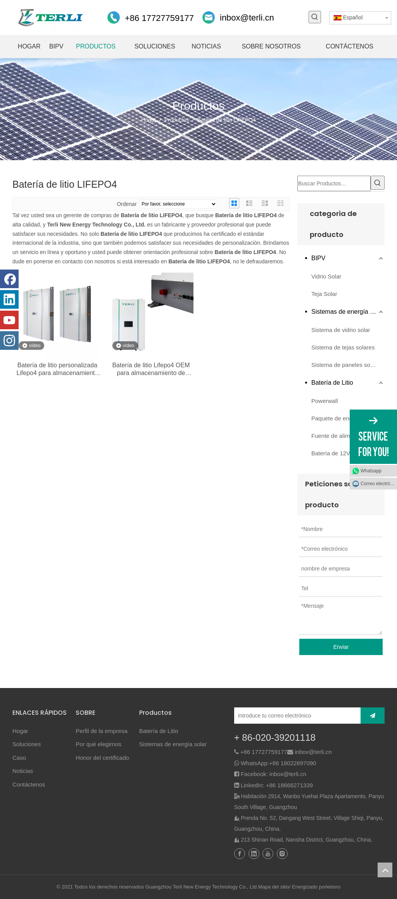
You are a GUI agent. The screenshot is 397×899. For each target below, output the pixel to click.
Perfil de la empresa (101, 731)
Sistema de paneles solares (347, 364)
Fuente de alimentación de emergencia (348, 435)
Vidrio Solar (326, 276)
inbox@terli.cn (247, 17)
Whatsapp (371, 471)
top (385, 870)
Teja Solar (324, 293)
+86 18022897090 (292, 763)
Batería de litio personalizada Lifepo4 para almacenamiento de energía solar (57, 369)
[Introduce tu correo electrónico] (295, 715)
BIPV (318, 258)
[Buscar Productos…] (334, 183)
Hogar (20, 731)
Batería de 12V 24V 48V (342, 453)
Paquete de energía (336, 418)
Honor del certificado (102, 757)
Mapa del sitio (273, 887)
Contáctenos (28, 784)
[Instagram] (9, 340)
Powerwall (324, 401)
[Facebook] (9, 279)
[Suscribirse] (373, 715)
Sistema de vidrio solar (340, 330)
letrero (333, 887)
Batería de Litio (332, 382)
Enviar (341, 647)
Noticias (22, 771)
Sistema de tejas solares (343, 347)
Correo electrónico (379, 483)
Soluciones (26, 744)
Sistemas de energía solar (347, 311)
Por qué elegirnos (98, 744)
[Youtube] (9, 320)
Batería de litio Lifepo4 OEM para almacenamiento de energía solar (151, 369)
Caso (19, 757)
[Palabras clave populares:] (315, 17)
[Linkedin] (9, 299)
